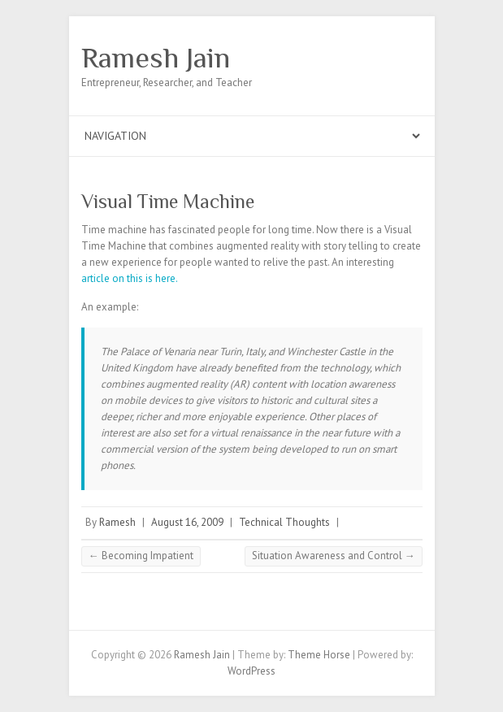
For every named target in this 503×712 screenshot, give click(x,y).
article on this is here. (129, 278)
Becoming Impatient (141, 555)
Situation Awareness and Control (333, 555)
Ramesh (117, 522)
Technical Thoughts (284, 522)
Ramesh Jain (155, 57)
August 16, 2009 (187, 522)
